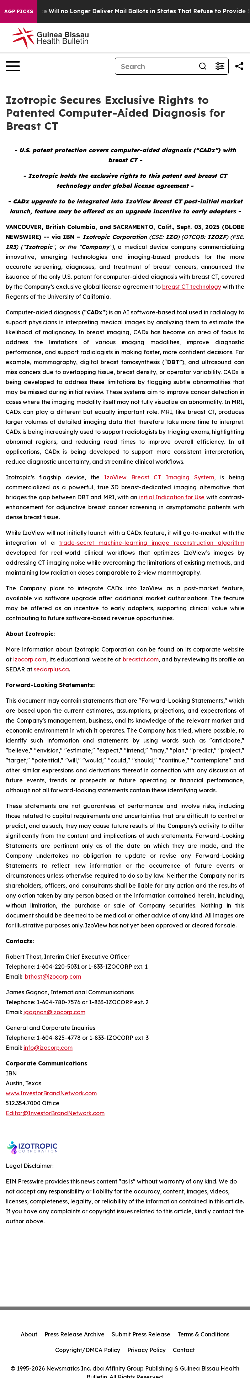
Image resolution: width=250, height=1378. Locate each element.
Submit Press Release (141, 1334)
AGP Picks (18, 11)
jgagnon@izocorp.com (54, 1012)
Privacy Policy (146, 1349)
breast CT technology (191, 286)
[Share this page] (239, 66)
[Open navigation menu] (13, 66)
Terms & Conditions (203, 1334)
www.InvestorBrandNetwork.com (51, 1093)
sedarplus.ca (51, 669)
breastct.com (141, 659)
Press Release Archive (74, 1334)
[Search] (154, 66)
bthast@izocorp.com (53, 976)
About (29, 1334)
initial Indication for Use (172, 497)
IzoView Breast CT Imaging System (159, 477)
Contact (184, 1349)
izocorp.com (29, 659)
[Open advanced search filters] (219, 66)
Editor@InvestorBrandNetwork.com (55, 1113)
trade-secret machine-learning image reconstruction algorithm (151, 542)
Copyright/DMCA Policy (87, 1349)
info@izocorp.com (48, 1047)
